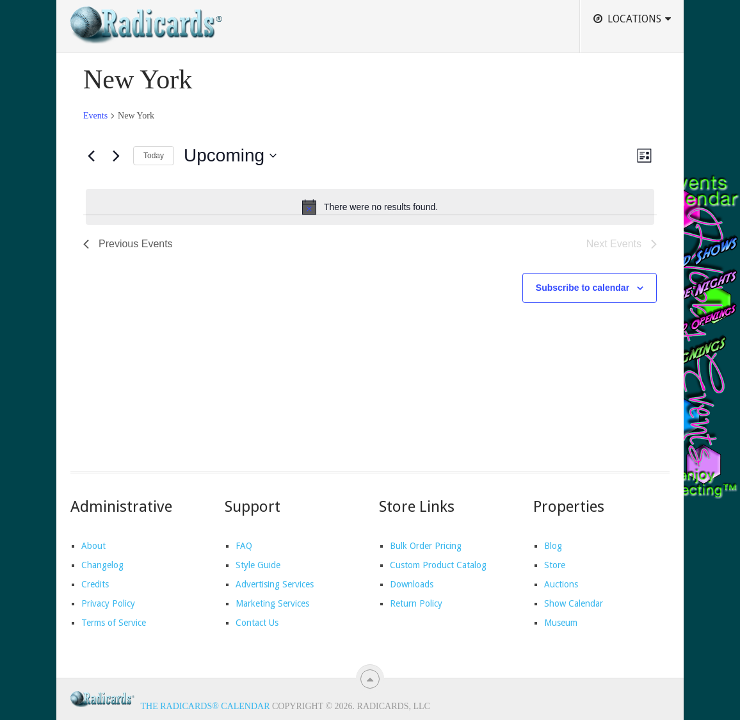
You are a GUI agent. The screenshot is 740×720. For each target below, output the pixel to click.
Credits (95, 584)
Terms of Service (113, 623)
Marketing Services (272, 603)
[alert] (370, 207)
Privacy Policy (108, 603)
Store (554, 565)
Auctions (561, 584)
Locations (627, 19)
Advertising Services (275, 584)
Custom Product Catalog (438, 565)
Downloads (411, 584)
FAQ (244, 546)
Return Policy (416, 603)
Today (153, 155)
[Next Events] (116, 155)
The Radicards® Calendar (205, 706)
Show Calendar (573, 603)
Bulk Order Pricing (426, 546)
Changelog (102, 565)
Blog (553, 546)
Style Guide (258, 565)
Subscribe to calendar (582, 287)
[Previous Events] (91, 155)
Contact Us (257, 623)
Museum (560, 623)
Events (95, 115)
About (93, 546)
